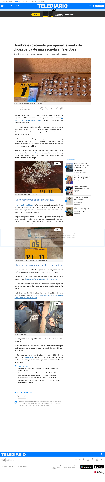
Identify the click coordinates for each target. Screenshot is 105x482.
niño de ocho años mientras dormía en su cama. (41, 283)
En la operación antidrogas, (25, 204)
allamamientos (21, 401)
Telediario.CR (28, 362)
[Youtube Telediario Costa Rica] (101, 463)
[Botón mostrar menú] (5, 6)
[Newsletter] (103, 1)
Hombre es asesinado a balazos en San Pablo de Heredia (82, 188)
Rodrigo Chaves (41, 1)
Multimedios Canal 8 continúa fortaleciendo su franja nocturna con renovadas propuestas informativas (81, 167)
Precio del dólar (32, 1)
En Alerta (52, 10)
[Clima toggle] (15, 6)
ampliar (57, 163)
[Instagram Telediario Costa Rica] (92, 463)
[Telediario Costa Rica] (52, 6)
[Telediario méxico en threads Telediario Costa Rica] (97, 463)
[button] (42, 108)
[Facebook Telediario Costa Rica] (83, 463)
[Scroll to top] (101, 458)
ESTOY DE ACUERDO (59, 241)
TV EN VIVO (88, 6)
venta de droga (38, 152)
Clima (26, 1)
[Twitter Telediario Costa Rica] (88, 463)
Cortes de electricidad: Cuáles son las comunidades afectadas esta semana (82, 200)
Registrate (99, 6)
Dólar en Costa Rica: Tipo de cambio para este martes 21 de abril (81, 209)
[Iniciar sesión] (100, 1)
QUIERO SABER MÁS (46, 241)
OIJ (23, 1)
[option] (52, 81)
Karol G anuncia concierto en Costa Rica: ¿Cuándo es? (82, 177)
